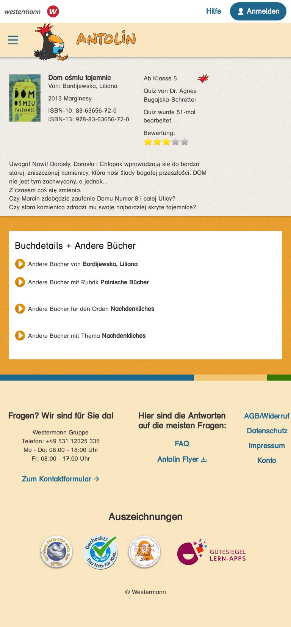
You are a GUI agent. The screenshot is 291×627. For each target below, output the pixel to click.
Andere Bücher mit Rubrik (88, 282)
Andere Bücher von (83, 264)
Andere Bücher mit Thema (87, 335)
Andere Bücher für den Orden (91, 308)
